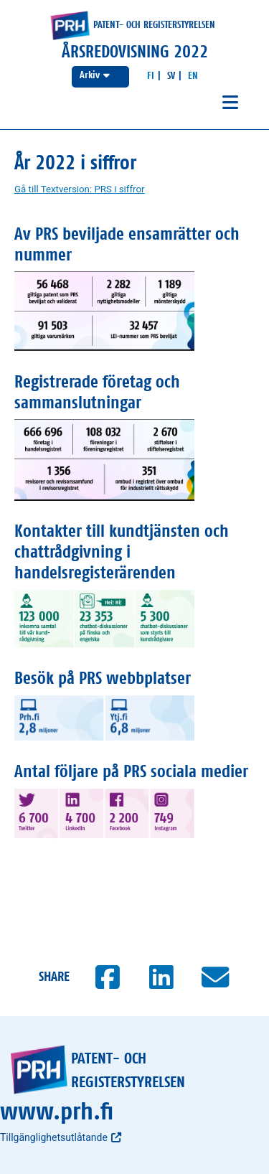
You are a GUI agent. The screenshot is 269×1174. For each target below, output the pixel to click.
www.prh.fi (56, 1112)
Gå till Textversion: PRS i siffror (79, 189)
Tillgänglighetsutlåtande (60, 1137)
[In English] (193, 76)
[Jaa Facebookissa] (108, 977)
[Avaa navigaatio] (230, 103)
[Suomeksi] (150, 76)
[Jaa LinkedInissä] (162, 977)
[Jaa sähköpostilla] (215, 977)
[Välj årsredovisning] (100, 77)
